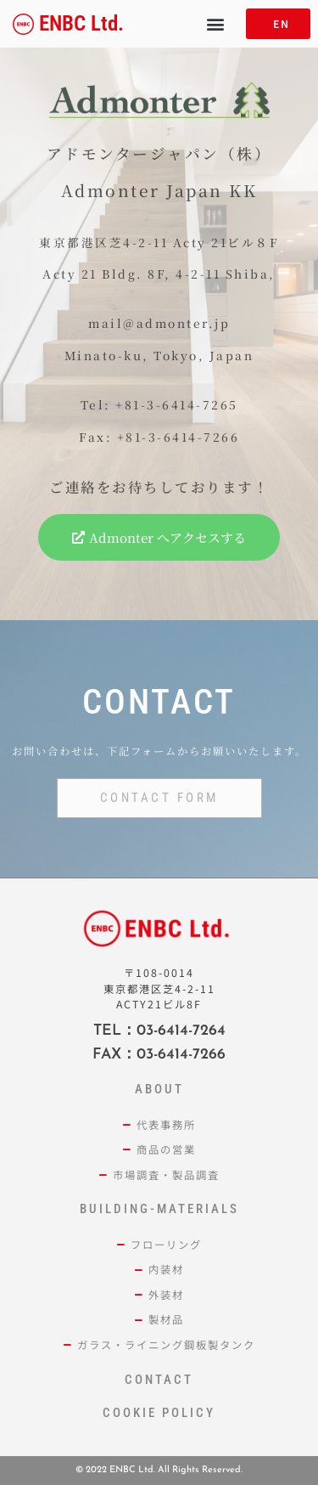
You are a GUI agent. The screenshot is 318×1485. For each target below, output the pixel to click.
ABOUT (159, 1089)
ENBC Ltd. (81, 23)
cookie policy (159, 1412)
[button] (215, 24)
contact (159, 1379)
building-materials (159, 1209)
